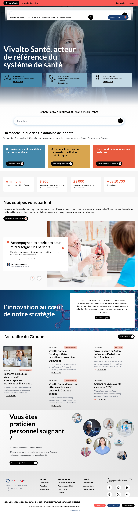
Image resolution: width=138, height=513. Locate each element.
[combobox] (69, 121)
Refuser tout (100, 506)
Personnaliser (128, 506)
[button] (32, 278)
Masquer (132, 3)
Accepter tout (113, 506)
